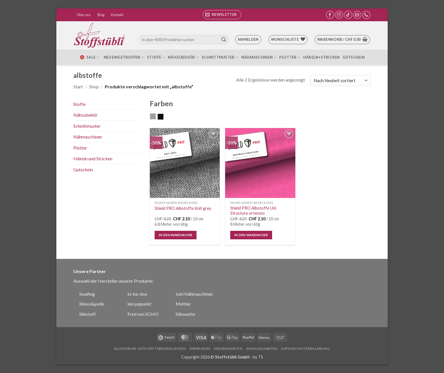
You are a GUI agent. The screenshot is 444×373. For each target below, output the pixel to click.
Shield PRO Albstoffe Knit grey (183, 208)
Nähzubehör (183, 57)
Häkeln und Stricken (92, 158)
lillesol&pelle (91, 303)
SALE (89, 57)
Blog (100, 14)
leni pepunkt (139, 303)
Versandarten (228, 348)
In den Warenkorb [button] (176, 235)
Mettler (183, 303)
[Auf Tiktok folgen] (348, 15)
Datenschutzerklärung (305, 348)
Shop (94, 86)
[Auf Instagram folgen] (339, 15)
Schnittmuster (220, 57)
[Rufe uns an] (366, 15)
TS (260, 357)
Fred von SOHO (143, 314)
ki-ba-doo (137, 294)
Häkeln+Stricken (321, 57)
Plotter (289, 57)
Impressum (199, 348)
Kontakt (117, 14)
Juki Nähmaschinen (194, 294)
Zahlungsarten (262, 348)
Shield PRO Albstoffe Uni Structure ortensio (253, 211)
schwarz (163, 117)
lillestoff (87, 314)
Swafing (87, 294)
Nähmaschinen (259, 57)
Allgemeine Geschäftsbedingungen (150, 348)
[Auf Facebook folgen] (330, 15)
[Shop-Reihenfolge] (340, 80)
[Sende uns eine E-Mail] (357, 15)
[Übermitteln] (224, 39)
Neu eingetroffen (124, 57)
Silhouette (185, 314)
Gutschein (354, 57)
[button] (222, 14)
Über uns (84, 14)
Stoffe (156, 57)
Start (78, 86)
